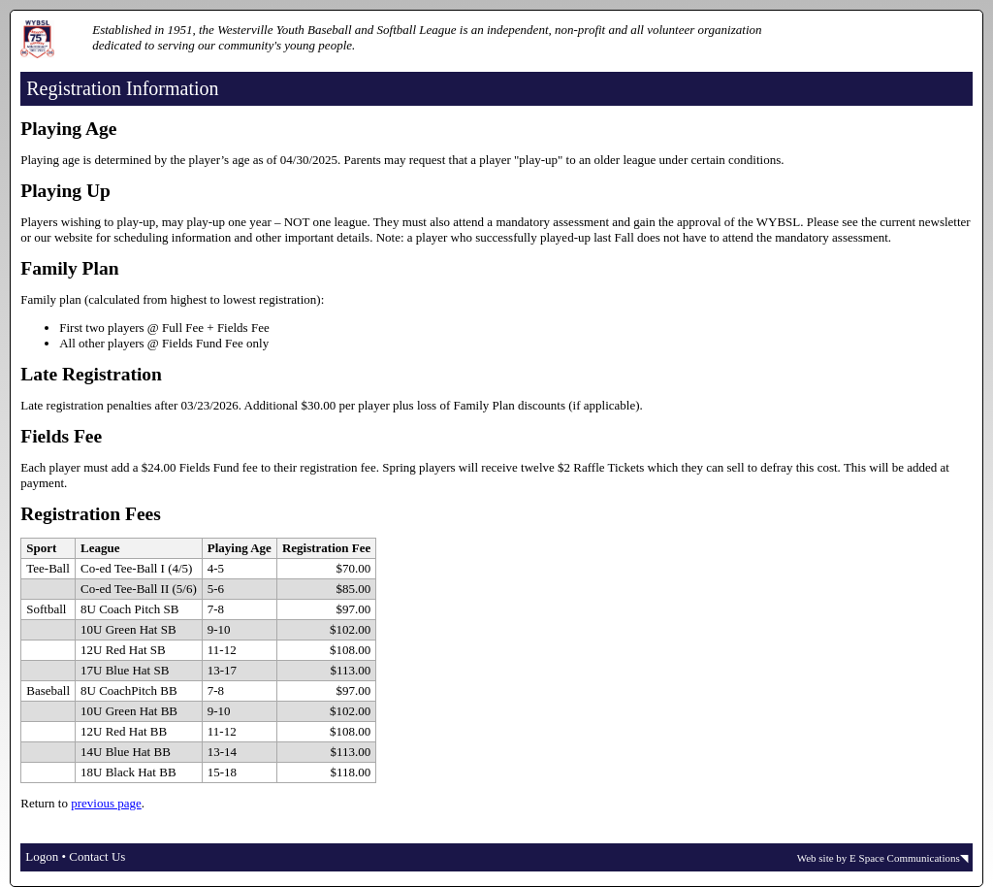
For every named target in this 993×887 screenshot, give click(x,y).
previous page (106, 803)
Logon (41, 856)
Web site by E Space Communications (878, 858)
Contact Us (97, 856)
